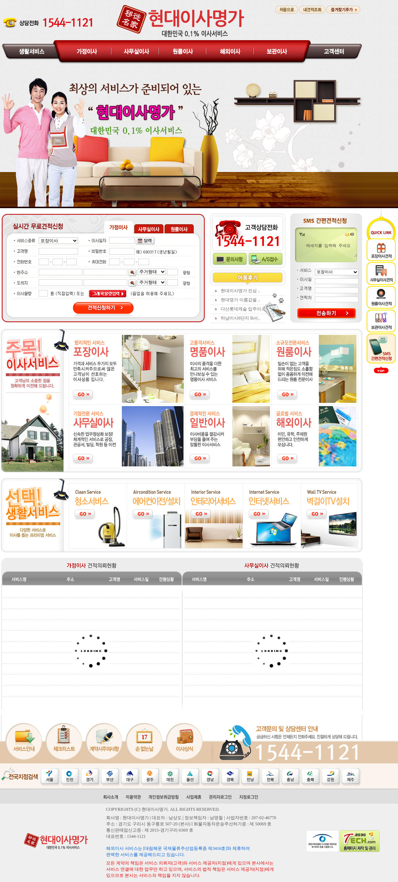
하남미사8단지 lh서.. (240, 318)
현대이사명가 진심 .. (240, 290)
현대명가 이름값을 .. (240, 299)
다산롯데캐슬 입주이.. (242, 309)
